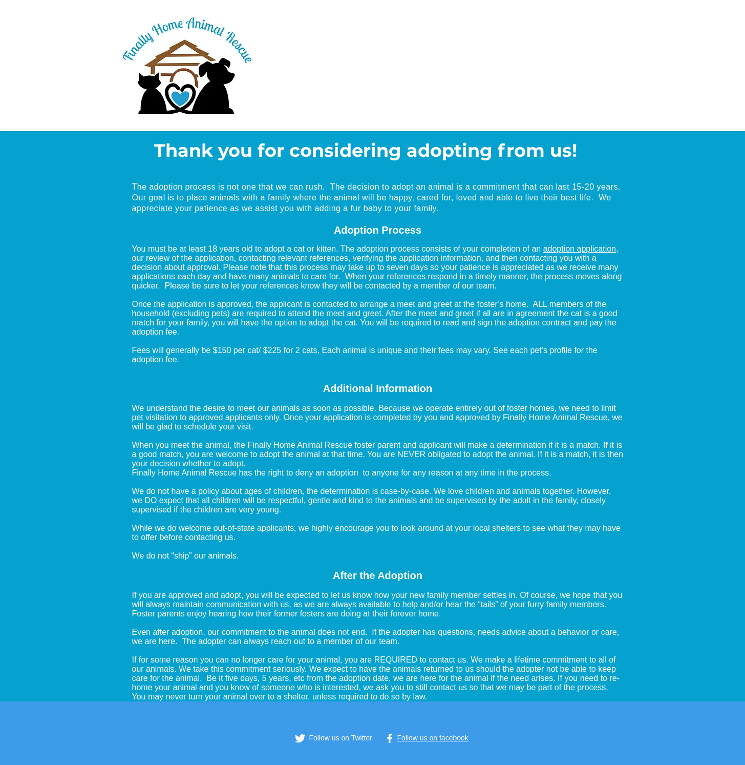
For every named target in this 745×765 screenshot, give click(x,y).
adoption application (579, 248)
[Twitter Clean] (300, 738)
